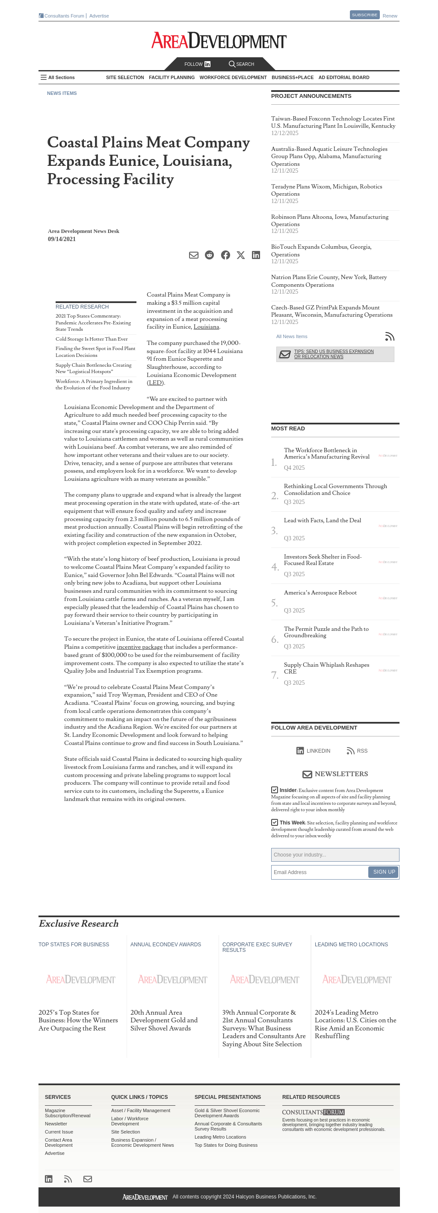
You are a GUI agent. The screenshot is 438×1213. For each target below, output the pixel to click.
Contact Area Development (59, 1142)
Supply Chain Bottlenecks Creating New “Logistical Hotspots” (94, 368)
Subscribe (365, 14)
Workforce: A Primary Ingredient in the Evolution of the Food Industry (94, 385)
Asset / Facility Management (140, 1110)
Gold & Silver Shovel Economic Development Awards (227, 1113)
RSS (357, 751)
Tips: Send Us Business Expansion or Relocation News (334, 354)
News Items (62, 93)
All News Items (292, 336)
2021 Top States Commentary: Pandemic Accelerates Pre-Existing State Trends (93, 323)
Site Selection (125, 1131)
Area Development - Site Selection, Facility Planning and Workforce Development (219, 40)
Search (242, 64)
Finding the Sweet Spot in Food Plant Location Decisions (96, 352)
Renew (390, 15)
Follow (197, 64)
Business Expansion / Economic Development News (142, 1142)
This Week (334, 829)
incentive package (140, 647)
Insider (334, 800)
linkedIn (313, 751)
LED (155, 383)
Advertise (99, 15)
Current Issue (59, 1131)
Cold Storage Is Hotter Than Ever (91, 339)
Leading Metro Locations (220, 1136)
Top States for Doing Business (226, 1145)
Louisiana (206, 327)
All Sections (61, 77)
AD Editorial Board (344, 77)
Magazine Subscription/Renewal (67, 1113)
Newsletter (56, 1123)
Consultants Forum (64, 15)
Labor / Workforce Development (129, 1121)
